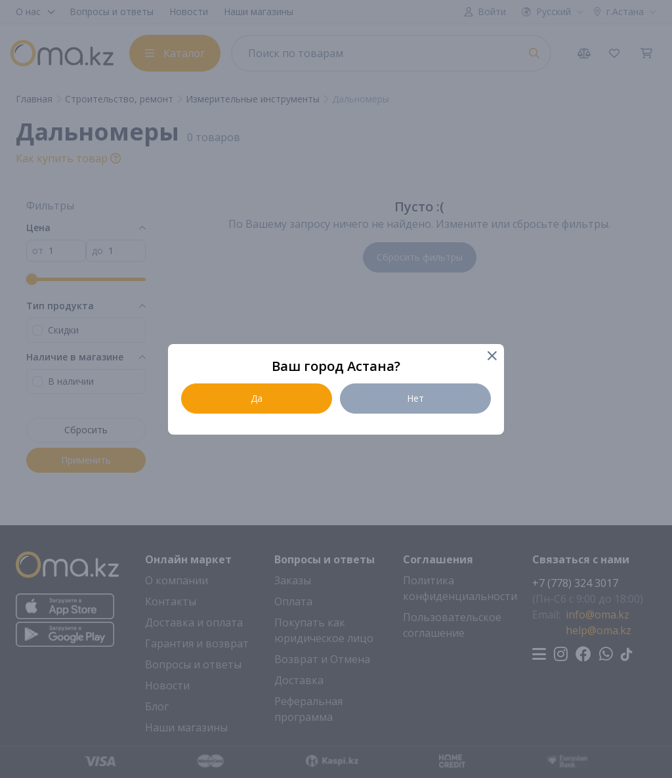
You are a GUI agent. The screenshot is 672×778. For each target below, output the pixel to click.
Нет (415, 398)
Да (256, 398)
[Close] (491, 357)
